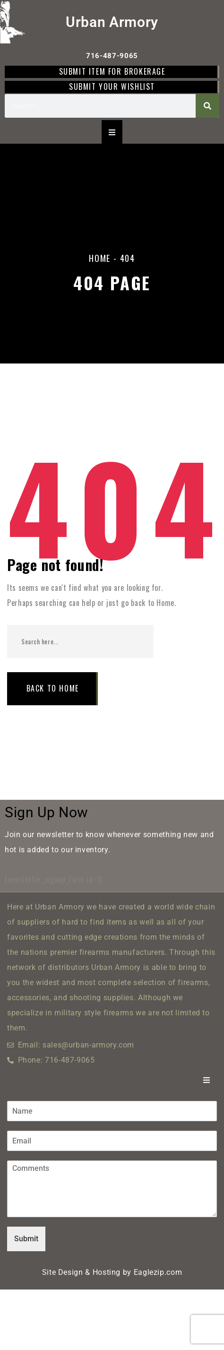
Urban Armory (112, 22)
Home (100, 258)
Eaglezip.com (158, 1272)
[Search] (207, 106)
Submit (26, 1238)
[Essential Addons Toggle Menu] (112, 132)
